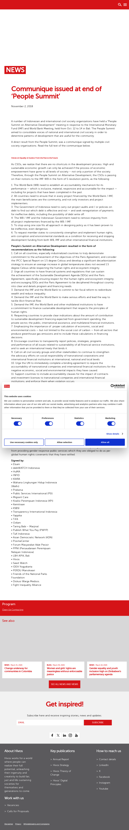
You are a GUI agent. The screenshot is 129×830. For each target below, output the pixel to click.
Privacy (18, 824)
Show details (112, 434)
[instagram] (70, 735)
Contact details (107, 759)
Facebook (104, 777)
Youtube (103, 788)
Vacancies (13, 805)
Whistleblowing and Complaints (36, 824)
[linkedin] (64, 735)
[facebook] (52, 735)
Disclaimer (8, 824)
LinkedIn (104, 765)
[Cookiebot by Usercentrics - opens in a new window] (113, 386)
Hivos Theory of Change (60, 773)
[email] (50, 722)
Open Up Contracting (12, 610)
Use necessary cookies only (24, 442)
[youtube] (76, 735)
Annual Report (61, 759)
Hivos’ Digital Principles (58, 782)
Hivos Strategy (61, 765)
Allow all (105, 442)
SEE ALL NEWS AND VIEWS (64, 684)
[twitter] (58, 735)
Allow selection (64, 442)
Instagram (104, 782)
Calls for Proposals (18, 811)
